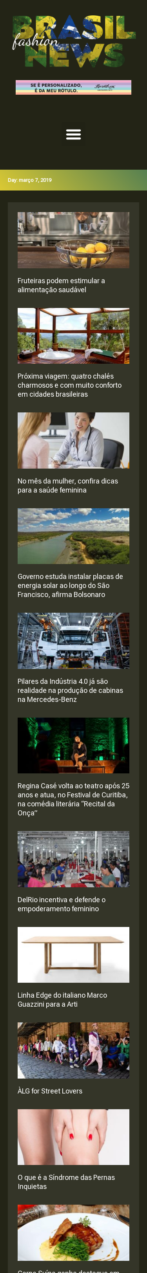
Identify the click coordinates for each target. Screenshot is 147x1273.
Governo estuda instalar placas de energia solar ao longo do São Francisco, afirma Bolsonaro (70, 585)
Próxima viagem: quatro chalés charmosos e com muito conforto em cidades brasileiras (70, 385)
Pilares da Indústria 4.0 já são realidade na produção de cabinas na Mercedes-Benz (70, 690)
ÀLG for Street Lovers (50, 1091)
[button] (74, 134)
